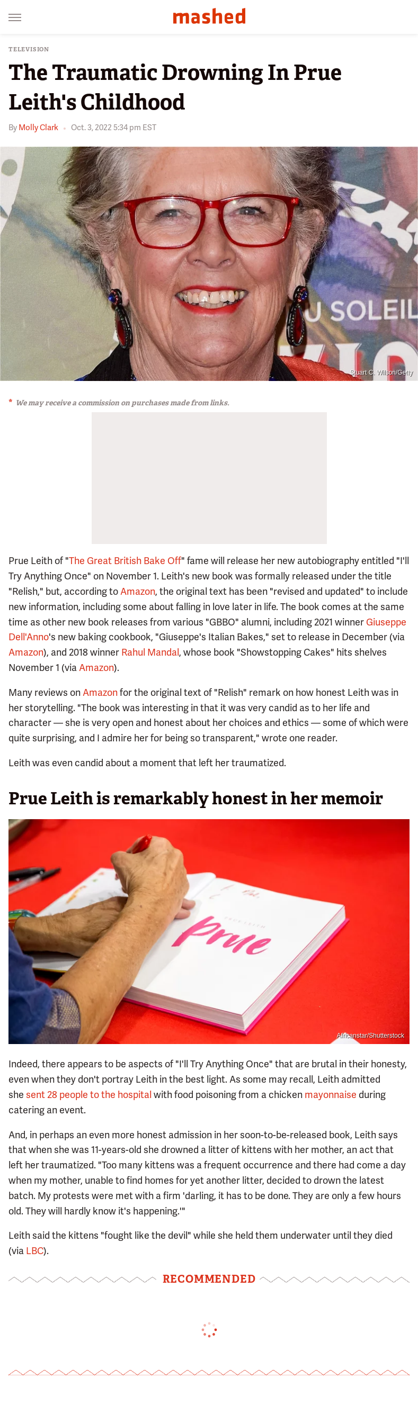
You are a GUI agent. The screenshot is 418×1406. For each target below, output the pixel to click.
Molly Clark (38, 127)
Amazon (137, 591)
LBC (34, 1251)
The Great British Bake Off (125, 561)
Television (28, 49)
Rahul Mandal (150, 652)
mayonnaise (331, 1094)
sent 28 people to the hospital (89, 1094)
